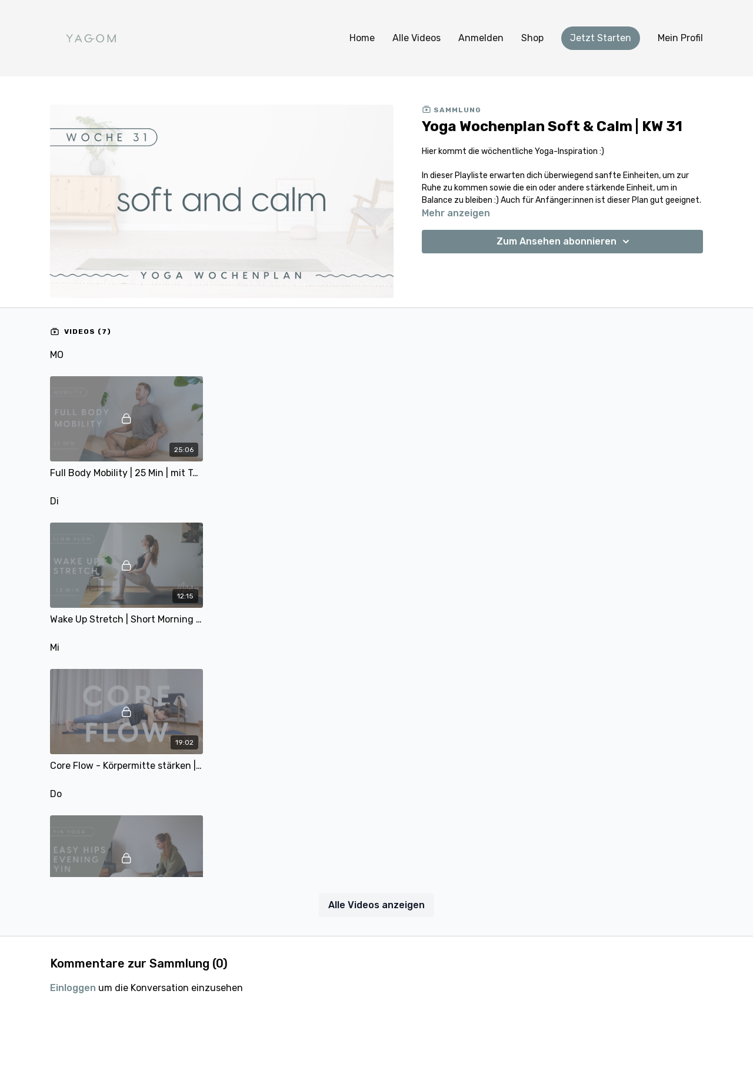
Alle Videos (416, 37)
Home (362, 37)
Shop (532, 37)
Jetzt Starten (600, 37)
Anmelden (481, 37)
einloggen (73, 987)
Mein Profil (680, 37)
